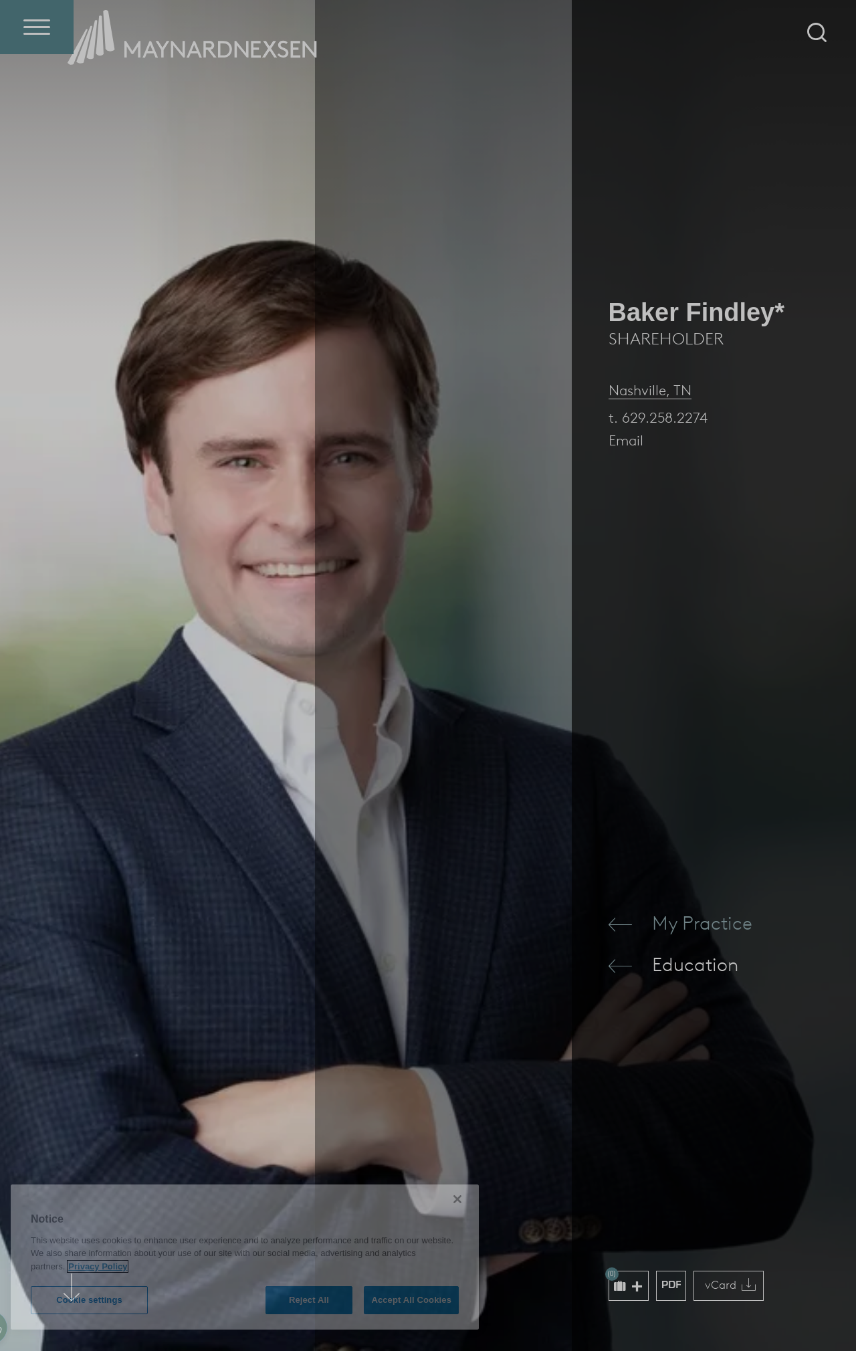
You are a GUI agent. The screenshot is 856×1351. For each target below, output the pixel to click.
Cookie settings (89, 1300)
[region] (245, 1257)
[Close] (457, 1199)
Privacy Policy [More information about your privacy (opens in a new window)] (97, 1266)
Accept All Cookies (411, 1300)
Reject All (309, 1300)
